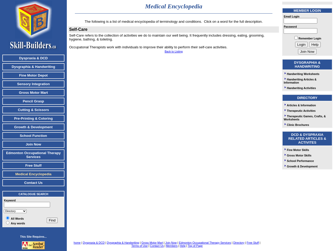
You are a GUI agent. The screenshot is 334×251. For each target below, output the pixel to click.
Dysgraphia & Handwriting (33, 67)
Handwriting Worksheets (301, 73)
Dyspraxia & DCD (33, 58)
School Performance (299, 160)
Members (171, 245)
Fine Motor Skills (296, 149)
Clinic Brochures (296, 124)
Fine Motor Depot (33, 75)
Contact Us (33, 183)
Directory (238, 242)
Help (183, 245)
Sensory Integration (33, 84)
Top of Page (195, 245)
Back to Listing (174, 51)
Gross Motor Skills (297, 155)
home (77, 242)
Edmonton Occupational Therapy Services (33, 155)
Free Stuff (33, 165)
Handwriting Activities (300, 88)
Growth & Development (33, 127)
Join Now (33, 144)
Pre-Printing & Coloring (33, 118)
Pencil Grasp (33, 101)
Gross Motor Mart (33, 93)
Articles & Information (300, 105)
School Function (33, 136)
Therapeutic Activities (299, 110)
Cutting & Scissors (33, 110)
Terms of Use (139, 245)
